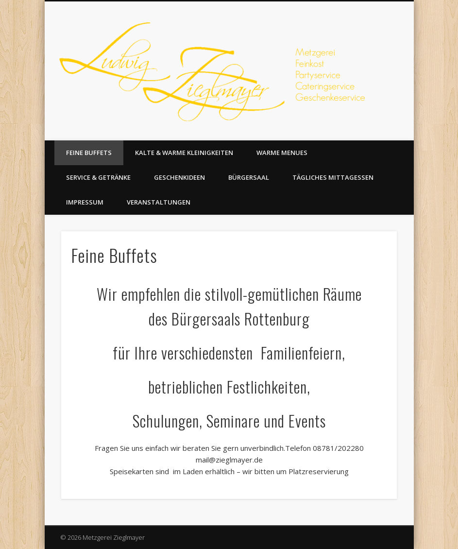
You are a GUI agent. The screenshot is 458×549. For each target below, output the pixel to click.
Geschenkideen (179, 177)
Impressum (84, 202)
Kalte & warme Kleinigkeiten (184, 152)
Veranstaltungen (158, 202)
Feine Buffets (89, 152)
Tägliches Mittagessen (332, 177)
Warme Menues (281, 152)
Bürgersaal (248, 177)
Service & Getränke (98, 177)
